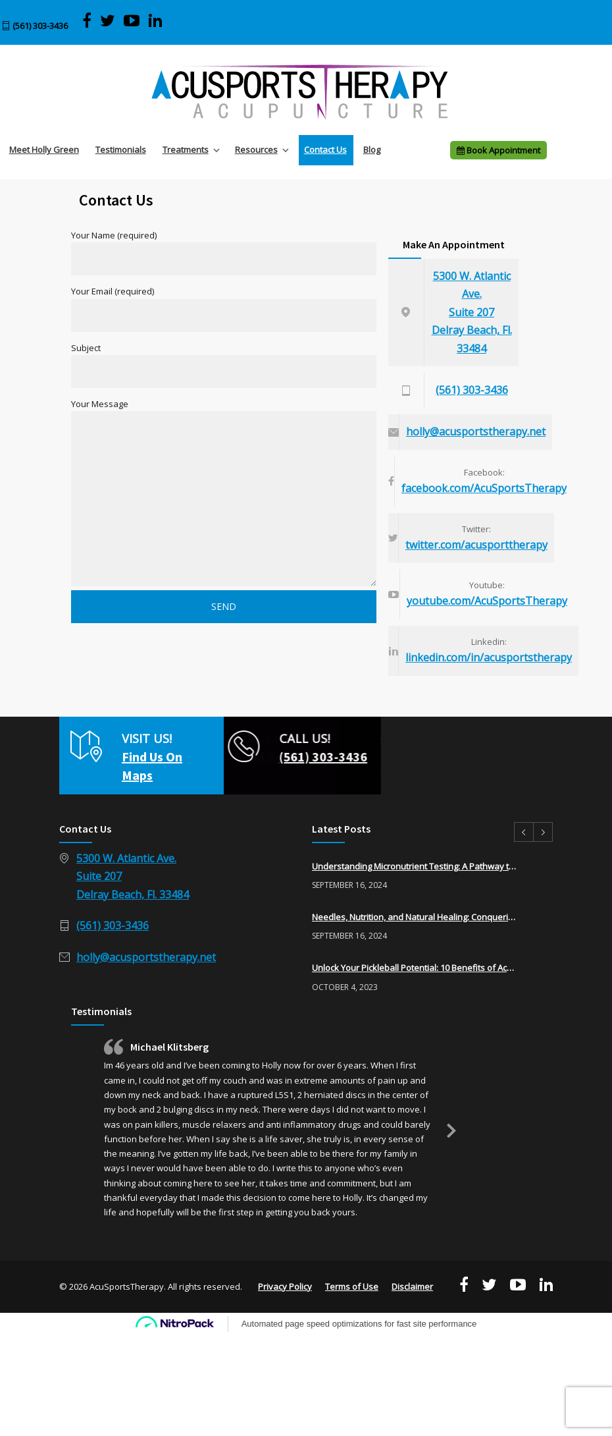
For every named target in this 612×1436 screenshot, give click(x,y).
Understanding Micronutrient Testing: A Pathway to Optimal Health (414, 866)
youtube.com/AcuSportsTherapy (487, 601)
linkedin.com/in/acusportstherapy (488, 657)
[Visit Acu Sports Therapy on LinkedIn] (155, 21)
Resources (256, 149)
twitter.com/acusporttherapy (476, 545)
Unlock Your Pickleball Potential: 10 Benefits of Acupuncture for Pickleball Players (414, 968)
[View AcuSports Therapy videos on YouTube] (132, 21)
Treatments (186, 149)
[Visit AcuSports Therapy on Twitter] (107, 21)
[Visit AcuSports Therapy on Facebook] (86, 21)
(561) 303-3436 (40, 26)
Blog (371, 149)
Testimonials (120, 149)
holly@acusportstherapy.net (476, 431)
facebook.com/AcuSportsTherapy (484, 488)
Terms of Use (351, 1286)
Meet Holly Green (44, 149)
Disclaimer (412, 1286)
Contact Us (325, 149)
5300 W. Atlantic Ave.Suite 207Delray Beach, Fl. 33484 (472, 312)
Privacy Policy (285, 1286)
